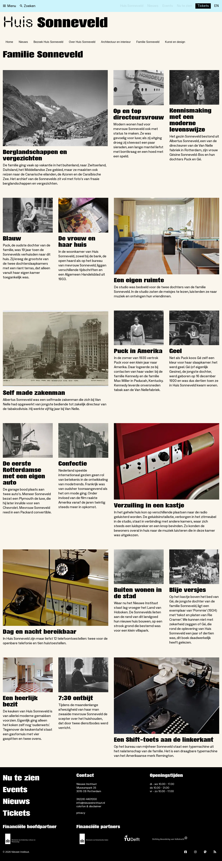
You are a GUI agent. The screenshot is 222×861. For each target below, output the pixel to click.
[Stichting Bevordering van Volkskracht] (169, 839)
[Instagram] (195, 851)
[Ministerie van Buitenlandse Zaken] (93, 839)
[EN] (216, 6)
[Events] (167, 6)
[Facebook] (185, 851)
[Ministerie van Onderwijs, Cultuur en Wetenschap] (20, 839)
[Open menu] (9, 6)
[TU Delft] (131, 839)
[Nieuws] (152, 6)
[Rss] (215, 851)
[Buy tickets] (203, 6)
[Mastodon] (205, 851)
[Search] (27, 6)
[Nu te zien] (184, 6)
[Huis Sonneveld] (131, 6)
